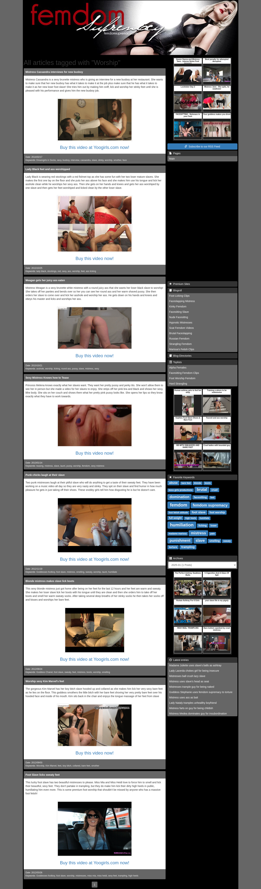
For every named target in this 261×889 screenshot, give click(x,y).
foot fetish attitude (178, 512)
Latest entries (179, 660)
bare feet (85, 765)
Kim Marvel (50, 765)
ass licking (91, 271)
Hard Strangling (178, 383)
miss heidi (102, 875)
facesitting (200, 497)
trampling (122, 875)
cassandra (85, 160)
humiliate (112, 572)
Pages (175, 153)
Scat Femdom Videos (181, 327)
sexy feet (112, 875)
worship (108, 160)
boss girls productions (180, 490)
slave (94, 160)
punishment (180, 540)
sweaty (88, 572)
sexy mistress (97, 466)
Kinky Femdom (177, 306)
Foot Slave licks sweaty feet (43, 774)
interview (75, 160)
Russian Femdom (179, 338)
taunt (62, 466)
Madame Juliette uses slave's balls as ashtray (195, 665)
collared (76, 765)
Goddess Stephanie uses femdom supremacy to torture (200, 692)
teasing (39, 466)
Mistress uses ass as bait (183, 697)
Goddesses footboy (45, 572)
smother (117, 160)
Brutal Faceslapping (180, 333)
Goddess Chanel (44, 672)
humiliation (182, 524)
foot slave (61, 572)
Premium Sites (179, 283)
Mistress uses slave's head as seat (189, 681)
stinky (101, 160)
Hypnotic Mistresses (180, 322)
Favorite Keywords (182, 477)
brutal (202, 489)
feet (83, 271)
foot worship (217, 512)
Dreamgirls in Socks (46, 160)
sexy (59, 160)
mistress (89, 368)
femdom (86, 466)
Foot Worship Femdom (182, 378)
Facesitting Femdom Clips (184, 372)
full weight (175, 517)
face (124, 160)
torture (173, 547)
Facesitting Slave (179, 311)
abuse (173, 482)
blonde (197, 483)
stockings (52, 271)
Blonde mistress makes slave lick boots (50, 581)
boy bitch (67, 765)
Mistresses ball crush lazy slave (187, 676)
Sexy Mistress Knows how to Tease (47, 377)
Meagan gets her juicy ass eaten (45, 280)
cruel (214, 489)
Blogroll (175, 290)
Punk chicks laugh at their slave (45, 474)
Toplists (175, 362)
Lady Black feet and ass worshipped (48, 169)
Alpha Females (177, 367)
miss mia (91, 875)
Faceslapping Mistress (182, 301)
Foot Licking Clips (179, 295)
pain (212, 533)
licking (57, 368)
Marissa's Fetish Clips (181, 349)
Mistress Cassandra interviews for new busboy (54, 71)
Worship (40, 765)
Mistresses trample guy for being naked (191, 686)
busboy (66, 160)
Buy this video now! (95, 258)
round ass (66, 368)
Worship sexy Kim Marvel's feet (45, 681)
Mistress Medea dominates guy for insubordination (198, 713)
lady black (41, 271)
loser (214, 525)
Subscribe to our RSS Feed (202, 146)
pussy (75, 368)
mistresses (81, 875)
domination (180, 497)
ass (69, 271)
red (59, 271)
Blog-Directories (180, 355)
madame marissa (178, 533)
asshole (40, 368)
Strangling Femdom (180, 343)
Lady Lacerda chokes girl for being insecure (194, 670)
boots (89, 672)
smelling (80, 572)
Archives (176, 558)
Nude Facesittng (178, 317)
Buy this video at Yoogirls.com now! (94, 147)
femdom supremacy (210, 505)
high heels (133, 875)
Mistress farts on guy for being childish (191, 708)
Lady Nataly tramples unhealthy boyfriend (193, 702)
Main (172, 158)
